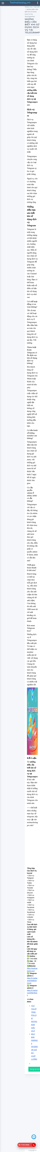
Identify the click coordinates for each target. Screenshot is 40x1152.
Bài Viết (37, 7)
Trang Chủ (29, 7)
